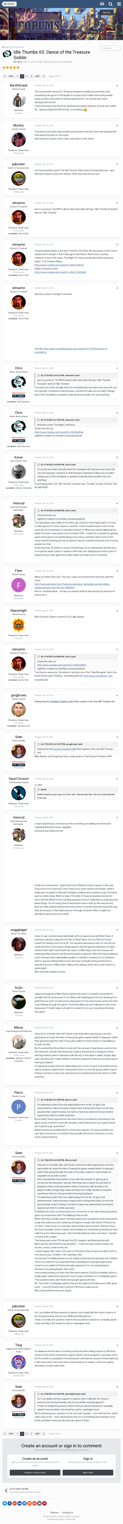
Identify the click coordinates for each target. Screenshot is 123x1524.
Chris (19, 62)
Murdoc (18, 125)
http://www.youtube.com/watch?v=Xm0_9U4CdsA (60, 272)
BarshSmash (18, 85)
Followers (107, 48)
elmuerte (18, 203)
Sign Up (106, 12)
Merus (18, 1027)
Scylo (19, 988)
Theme (54, 1512)
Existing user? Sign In (86, 12)
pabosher (18, 164)
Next (38, 76)
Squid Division (19, 779)
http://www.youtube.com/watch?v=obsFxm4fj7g (59, 265)
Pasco (18, 1092)
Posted (44, 85)
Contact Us (67, 1512)
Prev (11, 76)
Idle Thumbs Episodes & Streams (55, 62)
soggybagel (19, 930)
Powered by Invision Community (61, 1519)
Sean (18, 737)
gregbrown (18, 695)
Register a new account (35, 1472)
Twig (18, 1345)
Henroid (18, 503)
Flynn (18, 571)
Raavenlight (18, 610)
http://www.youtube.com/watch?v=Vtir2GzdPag (59, 432)
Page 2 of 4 (55, 76)
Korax (18, 457)
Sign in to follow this (14, 47)
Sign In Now (88, 1472)
